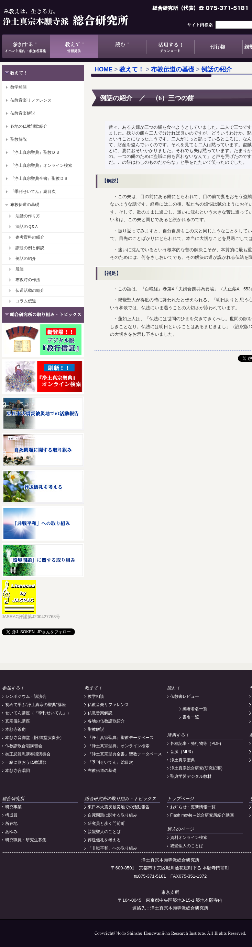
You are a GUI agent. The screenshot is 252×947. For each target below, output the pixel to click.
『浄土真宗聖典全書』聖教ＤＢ (39, 178)
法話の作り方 (27, 215)
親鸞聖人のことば (104, 831)
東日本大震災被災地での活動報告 (119, 807)
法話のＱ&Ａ (27, 226)
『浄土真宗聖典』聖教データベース (121, 737)
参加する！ (26, 46)
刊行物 (218, 46)
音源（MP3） (182, 751)
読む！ (122, 46)
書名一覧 (191, 717)
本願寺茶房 (15, 729)
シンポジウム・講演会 (25, 696)
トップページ (180, 798)
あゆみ (11, 831)
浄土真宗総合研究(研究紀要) (196, 768)
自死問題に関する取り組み (112, 815)
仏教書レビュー (184, 696)
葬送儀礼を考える (104, 840)
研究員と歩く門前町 (106, 823)
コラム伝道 (25, 301)
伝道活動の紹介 (29, 290)
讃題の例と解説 (29, 247)
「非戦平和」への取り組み (112, 848)
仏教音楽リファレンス (31, 100)
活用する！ (170, 46)
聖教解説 (18, 139)
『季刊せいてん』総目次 (33, 191)
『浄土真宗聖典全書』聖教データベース (125, 754)
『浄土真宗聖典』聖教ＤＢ (35, 152)
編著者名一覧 (195, 708)
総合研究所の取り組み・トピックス (120, 798)
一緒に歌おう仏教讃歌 (25, 762)
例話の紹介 (25, 258)
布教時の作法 (27, 279)
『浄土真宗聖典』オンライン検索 (41, 165)
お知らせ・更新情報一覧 (193, 807)
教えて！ (74, 46)
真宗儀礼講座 (17, 721)
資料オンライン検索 (188, 837)
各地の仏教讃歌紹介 (28, 126)
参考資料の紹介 (29, 237)
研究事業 (13, 807)
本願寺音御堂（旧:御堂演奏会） (34, 737)
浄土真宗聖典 (182, 760)
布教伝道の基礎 (24, 204)
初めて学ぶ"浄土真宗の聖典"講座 (35, 704)
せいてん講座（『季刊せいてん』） (38, 713)
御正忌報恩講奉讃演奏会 (28, 754)
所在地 (11, 823)
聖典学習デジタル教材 (190, 776)
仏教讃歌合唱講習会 (23, 745)
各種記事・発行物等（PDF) (195, 743)
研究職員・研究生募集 (25, 840)
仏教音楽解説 (22, 113)
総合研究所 (13, 798)
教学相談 (18, 87)
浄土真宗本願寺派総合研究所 (76, 17)
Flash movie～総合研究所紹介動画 (202, 815)
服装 (19, 269)
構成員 (11, 815)
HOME (104, 69)
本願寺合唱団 (17, 770)
